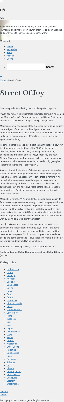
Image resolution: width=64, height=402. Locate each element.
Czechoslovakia (14, 309)
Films (9, 316)
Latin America (13, 331)
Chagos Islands (14, 303)
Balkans (11, 282)
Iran (9, 322)
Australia (11, 278)
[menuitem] (10, 46)
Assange (11, 275)
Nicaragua (12, 343)
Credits (3, 394)
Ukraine (10, 368)
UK (8, 365)
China (9, 306)
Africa (10, 272)
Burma (10, 297)
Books (10, 291)
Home (3, 80)
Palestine (11, 350)
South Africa (13, 353)
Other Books (13, 347)
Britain (10, 294)
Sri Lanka (11, 359)
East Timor (12, 312)
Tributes (11, 362)
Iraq (9, 325)
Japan (10, 328)
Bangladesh (12, 285)
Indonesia (11, 319)
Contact (4, 391)
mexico (10, 340)
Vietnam (11, 381)
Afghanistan (13, 269)
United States (13, 374)
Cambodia (12, 300)
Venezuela (12, 377)
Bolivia (10, 288)
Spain (9, 356)
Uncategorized (14, 371)
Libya (9, 334)
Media (10, 337)
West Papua (13, 384)
